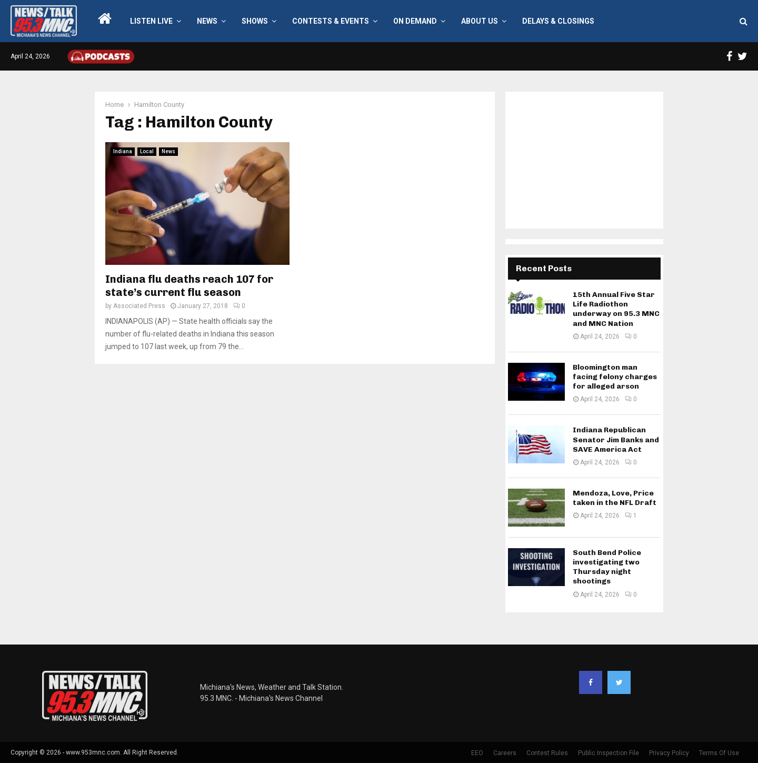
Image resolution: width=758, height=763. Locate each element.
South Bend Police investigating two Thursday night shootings (607, 567)
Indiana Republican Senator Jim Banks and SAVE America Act (616, 439)
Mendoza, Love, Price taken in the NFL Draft (614, 498)
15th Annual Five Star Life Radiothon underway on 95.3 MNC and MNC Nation (616, 309)
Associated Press (139, 306)
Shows (255, 21)
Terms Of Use (719, 753)
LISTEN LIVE (151, 21)
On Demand (415, 21)
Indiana (122, 151)
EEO (477, 753)
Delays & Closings (558, 21)
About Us (479, 21)
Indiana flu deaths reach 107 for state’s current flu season (189, 286)
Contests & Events (330, 21)
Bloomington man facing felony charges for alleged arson (615, 377)
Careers (504, 753)
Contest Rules (547, 753)
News (207, 21)
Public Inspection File (608, 753)
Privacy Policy (669, 753)
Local (147, 151)
